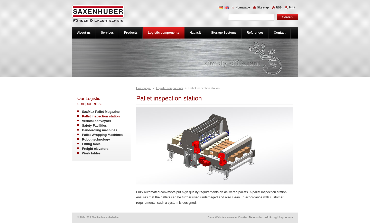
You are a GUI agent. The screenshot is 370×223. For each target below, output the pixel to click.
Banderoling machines (99, 130)
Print (292, 7)
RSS (279, 7)
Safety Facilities (94, 125)
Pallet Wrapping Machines (102, 135)
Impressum (286, 217)
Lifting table (91, 144)
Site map (263, 7)
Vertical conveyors (96, 121)
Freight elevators (95, 149)
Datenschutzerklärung (263, 217)
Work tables (91, 153)
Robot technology (96, 139)
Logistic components (169, 88)
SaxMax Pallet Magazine (101, 112)
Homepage (143, 88)
